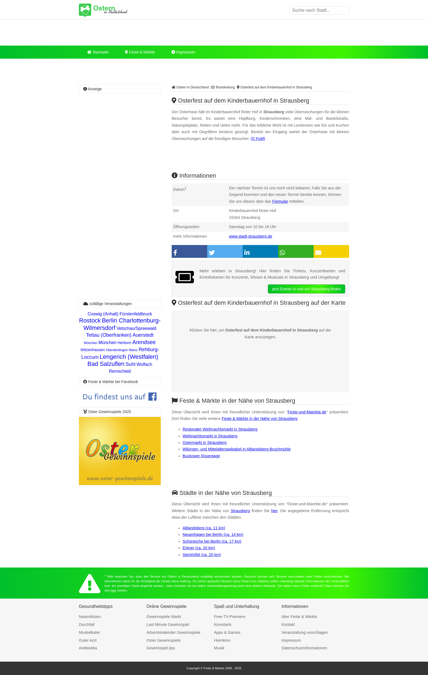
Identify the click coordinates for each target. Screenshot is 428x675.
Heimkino (222, 640)
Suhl (130, 364)
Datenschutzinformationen (304, 648)
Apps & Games (227, 632)
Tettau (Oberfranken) (108, 335)
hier (274, 511)
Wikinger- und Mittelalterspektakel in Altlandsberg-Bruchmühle (237, 449)
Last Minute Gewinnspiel (168, 624)
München (90, 343)
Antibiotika (88, 648)
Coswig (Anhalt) (103, 314)
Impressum (183, 52)
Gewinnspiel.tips (161, 648)
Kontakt (288, 624)
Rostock (90, 320)
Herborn (124, 343)
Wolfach (144, 364)
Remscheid (120, 371)
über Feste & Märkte (299, 616)
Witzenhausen (93, 350)
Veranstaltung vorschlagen (305, 632)
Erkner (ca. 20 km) (199, 548)
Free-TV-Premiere (229, 616)
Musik (219, 648)
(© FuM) (258, 138)
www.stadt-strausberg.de (250, 236)
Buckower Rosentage (201, 456)
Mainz (133, 350)
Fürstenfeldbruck (136, 314)
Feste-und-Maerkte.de (307, 412)
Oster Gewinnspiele (164, 640)
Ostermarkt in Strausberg (205, 442)
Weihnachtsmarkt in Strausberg (210, 436)
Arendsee (144, 342)
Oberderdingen (117, 350)
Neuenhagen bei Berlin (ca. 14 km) (213, 534)
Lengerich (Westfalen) (129, 356)
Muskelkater (89, 632)
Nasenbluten (90, 616)
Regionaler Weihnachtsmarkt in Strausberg (220, 429)
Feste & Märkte (140, 52)
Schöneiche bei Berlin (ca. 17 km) (212, 541)
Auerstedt (143, 335)
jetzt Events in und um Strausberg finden (306, 289)
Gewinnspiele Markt (164, 616)
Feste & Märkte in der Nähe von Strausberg (260, 418)
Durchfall (86, 624)
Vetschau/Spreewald (136, 328)
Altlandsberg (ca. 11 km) (204, 528)
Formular (280, 201)
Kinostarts (222, 624)
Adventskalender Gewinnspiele (174, 632)
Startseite (98, 52)
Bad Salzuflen (105, 363)
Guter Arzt (88, 640)
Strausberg (240, 511)
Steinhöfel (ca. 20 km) (202, 554)
